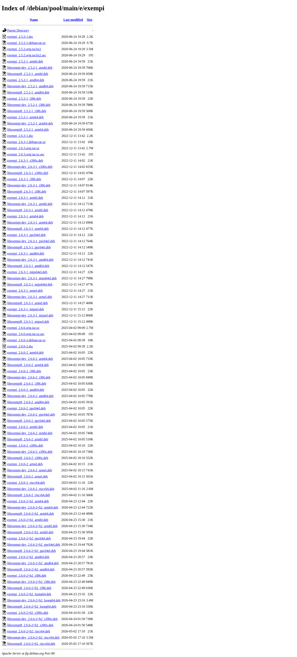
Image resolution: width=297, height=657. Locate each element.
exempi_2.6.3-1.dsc (20, 136)
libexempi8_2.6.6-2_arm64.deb (28, 365)
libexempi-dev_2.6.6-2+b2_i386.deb (31, 581)
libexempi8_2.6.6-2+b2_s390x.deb (30, 625)
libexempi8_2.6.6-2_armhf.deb (27, 439)
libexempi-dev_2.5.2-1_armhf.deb (29, 67)
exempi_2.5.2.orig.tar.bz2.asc (26, 55)
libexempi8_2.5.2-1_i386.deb (26, 111)
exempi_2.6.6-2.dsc (20, 346)
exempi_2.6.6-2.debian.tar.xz (26, 340)
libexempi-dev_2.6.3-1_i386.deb (28, 185)
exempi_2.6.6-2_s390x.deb (25, 445)
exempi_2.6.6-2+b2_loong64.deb (29, 594)
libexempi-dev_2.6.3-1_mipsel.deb (30, 315)
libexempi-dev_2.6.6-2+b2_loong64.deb (33, 600)
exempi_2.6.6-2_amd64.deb (25, 389)
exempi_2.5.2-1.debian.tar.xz (26, 43)
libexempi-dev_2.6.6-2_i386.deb (28, 377)
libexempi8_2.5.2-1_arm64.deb (28, 129)
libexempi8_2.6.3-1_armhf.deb (27, 210)
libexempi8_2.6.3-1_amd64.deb (28, 266)
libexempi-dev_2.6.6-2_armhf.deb (29, 433)
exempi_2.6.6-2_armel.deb (25, 464)
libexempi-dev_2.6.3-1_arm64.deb (30, 222)
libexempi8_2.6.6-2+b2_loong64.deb (31, 606)
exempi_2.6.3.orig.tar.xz (23, 148)
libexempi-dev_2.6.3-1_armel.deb (29, 297)
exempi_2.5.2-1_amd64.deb (25, 80)
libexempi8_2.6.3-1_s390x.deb (27, 173)
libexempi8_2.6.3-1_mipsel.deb (28, 321)
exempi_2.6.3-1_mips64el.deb (27, 272)
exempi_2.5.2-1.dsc (20, 36)
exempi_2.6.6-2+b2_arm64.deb (28, 501)
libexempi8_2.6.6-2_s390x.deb (27, 458)
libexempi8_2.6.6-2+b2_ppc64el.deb (31, 551)
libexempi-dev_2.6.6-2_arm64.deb (30, 359)
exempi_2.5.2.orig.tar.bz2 (24, 49)
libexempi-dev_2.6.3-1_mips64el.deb (32, 278)
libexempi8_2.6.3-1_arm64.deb (28, 228)
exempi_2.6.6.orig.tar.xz (23, 328)
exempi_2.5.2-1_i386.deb (24, 98)
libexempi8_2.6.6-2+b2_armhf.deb (30, 532)
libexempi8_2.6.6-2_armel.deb (27, 476)
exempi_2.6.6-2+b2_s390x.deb (27, 612)
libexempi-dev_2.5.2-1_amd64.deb (30, 86)
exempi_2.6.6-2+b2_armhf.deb (27, 520)
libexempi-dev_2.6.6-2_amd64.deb (30, 396)
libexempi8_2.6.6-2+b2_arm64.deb (30, 513)
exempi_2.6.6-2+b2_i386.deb (26, 575)
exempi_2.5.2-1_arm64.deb (25, 117)
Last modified (73, 19)
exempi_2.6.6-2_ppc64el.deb (26, 408)
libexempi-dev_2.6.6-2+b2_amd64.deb (33, 563)
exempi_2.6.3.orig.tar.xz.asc (25, 154)
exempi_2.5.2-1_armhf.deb (25, 61)
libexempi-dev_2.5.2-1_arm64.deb (30, 123)
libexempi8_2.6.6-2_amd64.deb (28, 402)
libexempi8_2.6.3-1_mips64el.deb (29, 284)
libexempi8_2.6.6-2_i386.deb (26, 383)
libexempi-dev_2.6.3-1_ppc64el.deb (31, 241)
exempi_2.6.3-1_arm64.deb (25, 216)
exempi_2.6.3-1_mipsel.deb (25, 309)
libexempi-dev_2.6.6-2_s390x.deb (29, 451)
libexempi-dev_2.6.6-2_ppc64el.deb (31, 414)
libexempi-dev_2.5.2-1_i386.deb (28, 105)
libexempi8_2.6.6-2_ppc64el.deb (29, 420)
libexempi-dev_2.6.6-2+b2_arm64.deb (32, 507)
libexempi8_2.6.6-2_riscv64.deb (28, 495)
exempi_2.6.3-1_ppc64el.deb (26, 235)
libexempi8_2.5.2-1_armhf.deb (27, 74)
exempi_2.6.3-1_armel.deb (25, 290)
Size (89, 19)
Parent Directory (18, 30)
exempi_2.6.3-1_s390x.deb (25, 160)
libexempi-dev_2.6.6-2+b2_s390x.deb (32, 619)
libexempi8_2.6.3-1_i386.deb (26, 191)
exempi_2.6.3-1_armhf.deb (25, 197)
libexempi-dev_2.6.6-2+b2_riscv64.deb (33, 637)
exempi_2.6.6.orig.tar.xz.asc (25, 334)
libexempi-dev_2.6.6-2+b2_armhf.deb (32, 526)
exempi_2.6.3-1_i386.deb (24, 179)
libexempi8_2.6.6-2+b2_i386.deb (29, 588)
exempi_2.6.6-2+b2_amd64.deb (28, 557)
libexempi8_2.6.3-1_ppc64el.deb (29, 247)
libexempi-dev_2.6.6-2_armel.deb (29, 470)
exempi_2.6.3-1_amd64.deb (25, 253)
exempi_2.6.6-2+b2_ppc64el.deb (29, 538)
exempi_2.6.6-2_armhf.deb (25, 427)
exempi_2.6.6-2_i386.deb (24, 371)
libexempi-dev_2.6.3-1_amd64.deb (30, 259)
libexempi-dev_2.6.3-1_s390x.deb (29, 166)
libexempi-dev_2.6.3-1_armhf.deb (29, 204)
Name (34, 19)
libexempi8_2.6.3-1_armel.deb (27, 303)
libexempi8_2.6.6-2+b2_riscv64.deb (31, 643)
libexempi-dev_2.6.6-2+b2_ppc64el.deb (33, 544)
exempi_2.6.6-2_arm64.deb (25, 352)
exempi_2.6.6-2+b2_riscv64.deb (28, 631)
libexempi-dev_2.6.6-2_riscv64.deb (30, 489)
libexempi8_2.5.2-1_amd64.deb (28, 92)
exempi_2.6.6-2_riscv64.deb (26, 482)
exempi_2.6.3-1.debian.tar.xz (26, 142)
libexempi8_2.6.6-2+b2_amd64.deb (30, 569)
